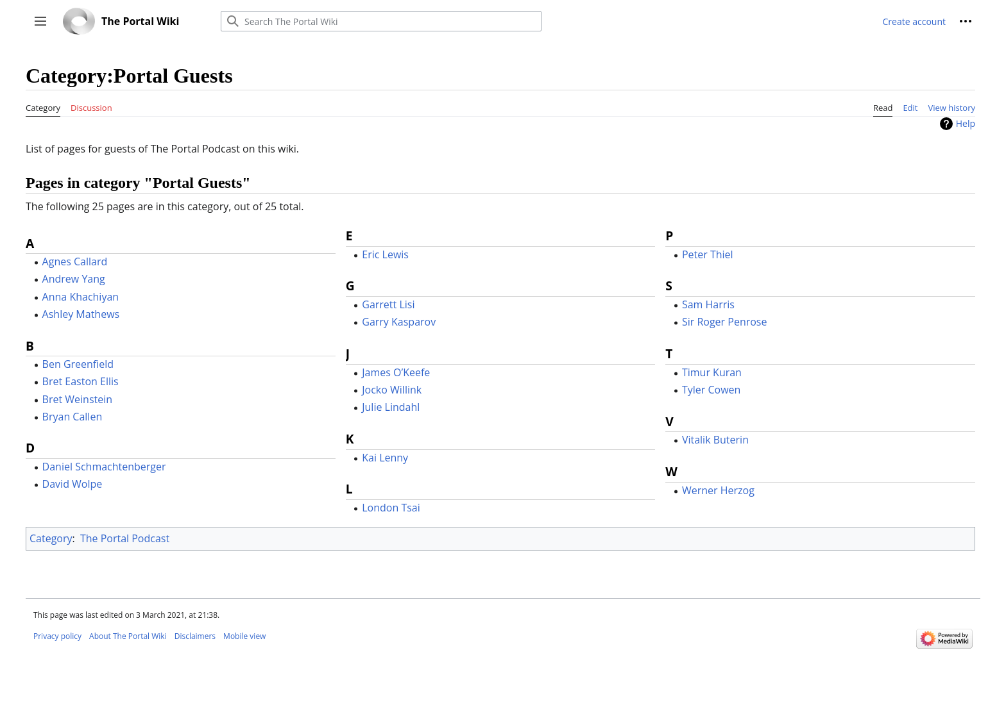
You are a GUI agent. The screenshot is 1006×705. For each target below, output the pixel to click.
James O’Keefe (396, 372)
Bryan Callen (72, 417)
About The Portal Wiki (128, 636)
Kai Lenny (385, 458)
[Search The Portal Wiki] (381, 21)
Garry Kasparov (399, 322)
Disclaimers (195, 636)
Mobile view (244, 636)
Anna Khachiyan (80, 297)
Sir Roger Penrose (724, 322)
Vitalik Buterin (715, 440)
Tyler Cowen (711, 390)
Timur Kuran (712, 372)
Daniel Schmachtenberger (104, 467)
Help (965, 123)
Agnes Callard (75, 261)
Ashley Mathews (81, 314)
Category (51, 538)
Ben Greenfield (78, 364)
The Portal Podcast (124, 538)
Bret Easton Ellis (80, 381)
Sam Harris (708, 304)
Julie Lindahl (391, 407)
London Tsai (391, 508)
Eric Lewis (385, 254)
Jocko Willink (392, 390)
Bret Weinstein (77, 399)
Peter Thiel (707, 254)
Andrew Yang (73, 279)
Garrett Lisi (388, 304)
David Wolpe (72, 484)
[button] (40, 21)
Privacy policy (57, 636)
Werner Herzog (718, 490)
